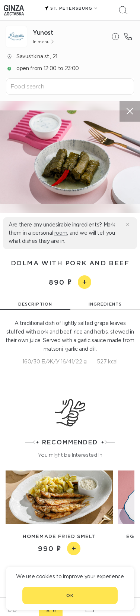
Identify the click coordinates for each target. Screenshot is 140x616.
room (60, 233)
